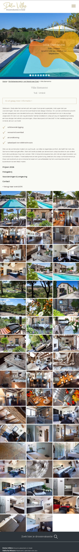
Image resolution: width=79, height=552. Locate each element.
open (56, 537)
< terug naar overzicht (12, 186)
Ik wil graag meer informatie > (18, 101)
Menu (73, 6)
